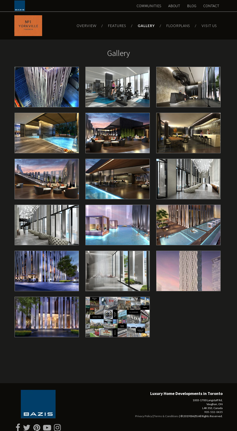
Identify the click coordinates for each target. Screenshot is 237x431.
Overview (87, 26)
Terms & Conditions (166, 412)
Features (117, 26)
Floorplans (178, 26)
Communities (149, 5)
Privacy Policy (143, 412)
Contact (211, 5)
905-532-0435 (213, 408)
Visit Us (209, 26)
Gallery (146, 26)
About (174, 5)
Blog (191, 5)
